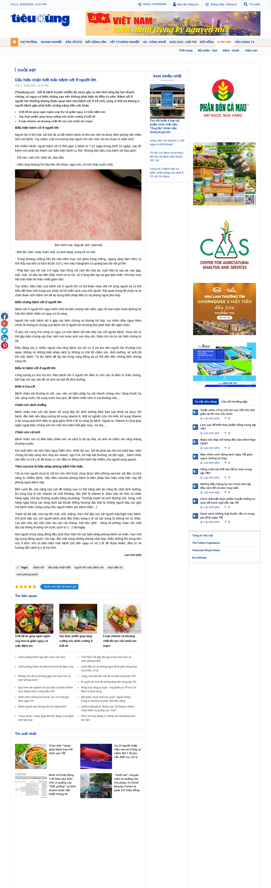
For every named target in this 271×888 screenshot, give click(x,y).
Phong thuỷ (112, 833)
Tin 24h (172, 820)
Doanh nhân (83, 820)
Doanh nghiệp (85, 815)
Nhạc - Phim (22, 863)
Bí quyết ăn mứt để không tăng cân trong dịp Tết (108, 681)
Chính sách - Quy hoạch (120, 820)
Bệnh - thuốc (205, 825)
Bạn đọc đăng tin (188, 4)
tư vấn (57, 459)
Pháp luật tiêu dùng (148, 820)
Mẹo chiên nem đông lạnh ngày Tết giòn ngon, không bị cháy (226, 456)
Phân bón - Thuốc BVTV (242, 825)
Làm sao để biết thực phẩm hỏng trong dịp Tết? (228, 426)
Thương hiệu (83, 829)
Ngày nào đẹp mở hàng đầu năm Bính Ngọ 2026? (228, 441)
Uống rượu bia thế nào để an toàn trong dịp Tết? (108, 676)
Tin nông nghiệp (238, 820)
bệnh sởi (35, 127)
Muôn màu (174, 829)
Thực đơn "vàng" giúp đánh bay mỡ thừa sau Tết (60, 749)
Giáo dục (20, 850)
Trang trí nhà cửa (202, 535)
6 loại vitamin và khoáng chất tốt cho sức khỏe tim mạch (56, 121)
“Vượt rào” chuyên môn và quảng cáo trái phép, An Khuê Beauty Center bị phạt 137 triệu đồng (127, 782)
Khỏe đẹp (204, 815)
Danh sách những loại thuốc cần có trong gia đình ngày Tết (227, 515)
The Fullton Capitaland (206, 542)
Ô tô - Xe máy (53, 850)
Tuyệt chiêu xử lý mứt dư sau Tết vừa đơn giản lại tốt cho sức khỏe (227, 411)
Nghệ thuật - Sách (25, 855)
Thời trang (204, 833)
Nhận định (112, 825)
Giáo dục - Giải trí (26, 845)
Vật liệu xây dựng (116, 837)
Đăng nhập (217, 4)
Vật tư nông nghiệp (241, 815)
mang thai (35, 332)
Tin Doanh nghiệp (86, 833)
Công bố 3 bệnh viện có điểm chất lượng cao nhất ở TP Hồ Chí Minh (167, 172)
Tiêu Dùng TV (54, 815)
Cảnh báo (142, 833)
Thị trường (22, 815)
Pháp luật (173, 825)
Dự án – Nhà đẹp (116, 829)
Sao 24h (19, 859)
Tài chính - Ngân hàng (27, 825)
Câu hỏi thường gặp (234, 401)
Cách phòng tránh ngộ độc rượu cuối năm (41, 657)
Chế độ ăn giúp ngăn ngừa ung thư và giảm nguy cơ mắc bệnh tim (62, 112)
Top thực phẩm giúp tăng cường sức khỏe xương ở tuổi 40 (57, 116)
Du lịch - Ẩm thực (177, 833)
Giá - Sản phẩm (24, 829)
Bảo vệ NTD (145, 815)
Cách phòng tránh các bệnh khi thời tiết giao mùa (45, 666)
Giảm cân (203, 820)
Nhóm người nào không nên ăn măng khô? (42, 706)
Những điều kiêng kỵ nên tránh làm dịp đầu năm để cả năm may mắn (225, 485)
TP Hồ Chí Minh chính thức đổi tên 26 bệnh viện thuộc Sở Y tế (166, 156)
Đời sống (174, 815)
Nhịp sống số (52, 855)
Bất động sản (115, 815)
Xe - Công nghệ (55, 845)
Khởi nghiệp (83, 825)
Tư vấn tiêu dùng (206, 401)
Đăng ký (232, 4)
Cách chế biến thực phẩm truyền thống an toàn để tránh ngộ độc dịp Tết (227, 500)
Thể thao (173, 837)
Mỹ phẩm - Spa (207, 829)
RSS (257, 874)
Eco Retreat (199, 557)
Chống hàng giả (146, 829)
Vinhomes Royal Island (206, 550)
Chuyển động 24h (25, 820)
